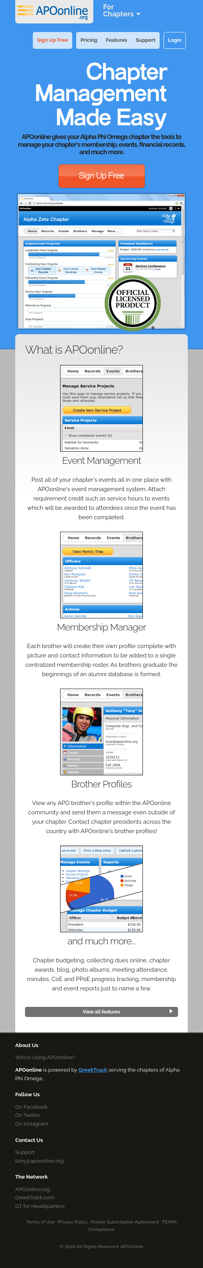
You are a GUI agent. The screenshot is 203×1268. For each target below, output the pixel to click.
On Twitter (27, 1115)
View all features (101, 1012)
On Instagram (31, 1123)
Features (116, 40)
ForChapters (122, 10)
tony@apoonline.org (39, 1161)
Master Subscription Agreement (125, 1222)
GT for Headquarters (39, 1206)
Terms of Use (40, 1222)
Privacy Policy (72, 1222)
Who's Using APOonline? (45, 1057)
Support (145, 40)
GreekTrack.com (34, 1197)
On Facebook (31, 1107)
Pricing (88, 40)
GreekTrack (92, 1070)
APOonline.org (32, 1189)
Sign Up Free (52, 40)
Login (175, 40)
